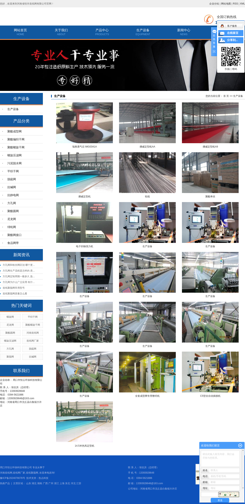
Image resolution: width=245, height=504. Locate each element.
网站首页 (20, 30)
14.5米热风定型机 (84, 445)
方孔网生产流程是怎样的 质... (19, 270)
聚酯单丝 (210, 196)
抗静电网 (13, 195)
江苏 (78, 483)
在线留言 (232, 33)
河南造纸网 (33, 332)
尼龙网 (11, 219)
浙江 (56, 483)
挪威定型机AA (147, 146)
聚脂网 (10, 356)
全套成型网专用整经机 (147, 395)
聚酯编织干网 (15, 139)
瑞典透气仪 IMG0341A (84, 146)
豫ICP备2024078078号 (12, 478)
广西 (45, 483)
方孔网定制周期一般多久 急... (19, 276)
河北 (73, 483)
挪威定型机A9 (210, 146)
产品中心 (102, 30)
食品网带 (13, 243)
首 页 (226, 96)
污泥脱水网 (14, 163)
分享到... (232, 40)
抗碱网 (11, 187)
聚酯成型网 (14, 131)
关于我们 (61, 30)
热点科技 (43, 478)
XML (242, 3)
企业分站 (214, 3)
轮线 (147, 196)
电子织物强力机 (84, 246)
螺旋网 (10, 316)
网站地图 (226, 3)
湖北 (34, 483)
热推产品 (5, 483)
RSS (235, 3)
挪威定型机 (84, 196)
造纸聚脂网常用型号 (14, 287)
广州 (50, 483)
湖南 (39, 483)
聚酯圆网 (13, 211)
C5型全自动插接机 (210, 395)
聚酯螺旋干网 (15, 147)
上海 (62, 483)
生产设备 (142, 30)
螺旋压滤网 (14, 155)
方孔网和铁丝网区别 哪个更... (19, 265)
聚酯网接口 (14, 235)
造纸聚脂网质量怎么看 (15, 293)
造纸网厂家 (33, 340)
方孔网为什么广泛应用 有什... (19, 282)
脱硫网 (11, 179)
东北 (67, 483)
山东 (28, 483)
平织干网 (13, 171)
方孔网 (11, 203)
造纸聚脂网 (32, 472)
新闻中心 (183, 30)
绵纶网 (11, 227)
